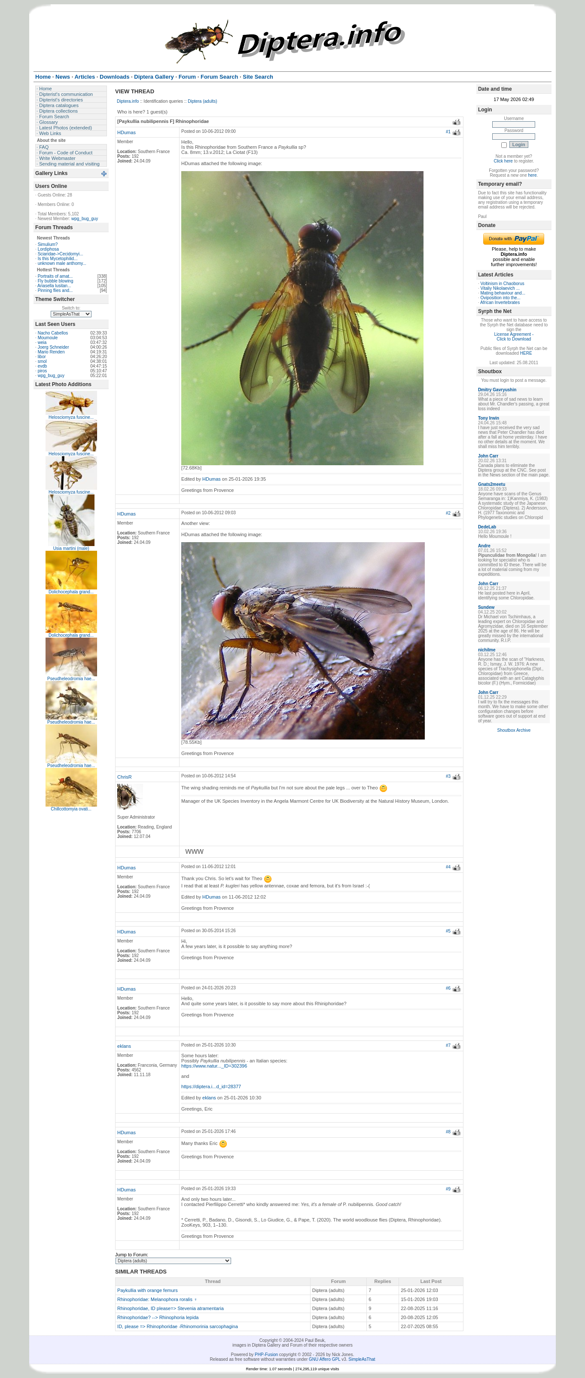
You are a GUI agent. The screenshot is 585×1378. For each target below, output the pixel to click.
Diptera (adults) (202, 101)
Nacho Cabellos (53, 333)
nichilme (487, 650)
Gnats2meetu (491, 484)
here (532, 175)
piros (42, 370)
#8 (448, 1131)
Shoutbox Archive (513, 730)
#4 (448, 867)
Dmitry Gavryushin (497, 389)
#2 (448, 513)
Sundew (486, 607)
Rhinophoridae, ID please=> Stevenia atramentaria (170, 1308)
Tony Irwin (488, 418)
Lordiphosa (48, 249)
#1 (448, 131)
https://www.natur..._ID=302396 (214, 1065)
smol (42, 361)
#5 (448, 931)
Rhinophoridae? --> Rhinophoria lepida (157, 1317)
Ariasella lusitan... (54, 285)
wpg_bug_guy (84, 218)
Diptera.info (128, 101)
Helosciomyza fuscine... (71, 417)
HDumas (126, 132)
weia (42, 342)
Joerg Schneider (53, 347)
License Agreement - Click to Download (514, 336)
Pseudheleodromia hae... (71, 678)
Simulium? (48, 244)
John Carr (488, 456)
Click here (503, 161)
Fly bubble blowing (55, 281)
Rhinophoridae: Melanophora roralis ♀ (157, 1299)
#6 (448, 988)
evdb (42, 366)
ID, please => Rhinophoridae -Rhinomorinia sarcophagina (177, 1326)
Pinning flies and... (55, 290)
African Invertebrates (500, 302)
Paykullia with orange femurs (147, 1290)
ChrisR (124, 777)
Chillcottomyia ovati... (71, 809)
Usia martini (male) (71, 548)
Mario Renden (51, 352)
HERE (526, 353)
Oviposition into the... (500, 297)
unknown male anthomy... (62, 263)
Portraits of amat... (55, 276)
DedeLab (487, 527)
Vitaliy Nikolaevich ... (500, 288)
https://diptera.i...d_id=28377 (211, 1086)
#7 (448, 1045)
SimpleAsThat (361, 1359)
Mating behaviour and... (502, 293)
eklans (124, 1046)
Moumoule (48, 337)
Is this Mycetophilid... (58, 258)
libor (42, 356)
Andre (484, 545)
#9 (448, 1189)
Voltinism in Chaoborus (502, 283)
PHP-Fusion (266, 1354)
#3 (448, 776)
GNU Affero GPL (324, 1359)
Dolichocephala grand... (71, 591)
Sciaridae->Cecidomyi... (60, 254)
